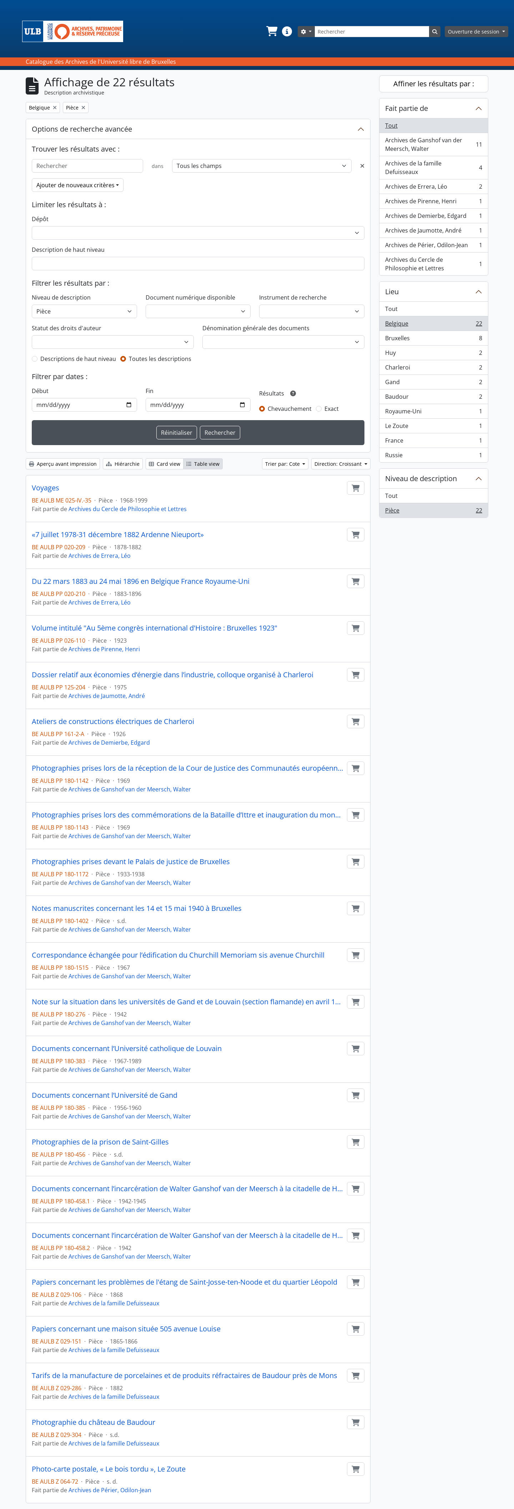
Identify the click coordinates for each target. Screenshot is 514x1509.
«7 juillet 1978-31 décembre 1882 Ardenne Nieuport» (118, 534)
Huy (433, 354)
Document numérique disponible (190, 297)
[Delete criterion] (362, 166)
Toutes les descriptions (160, 359)
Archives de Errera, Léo (100, 556)
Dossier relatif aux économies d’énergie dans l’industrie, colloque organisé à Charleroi (172, 675)
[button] (271, 31)
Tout (391, 125)
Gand (433, 383)
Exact (331, 409)
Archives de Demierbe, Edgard (109, 742)
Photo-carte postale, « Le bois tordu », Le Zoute (109, 1469)
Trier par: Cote (283, 463)
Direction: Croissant (338, 463)
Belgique (433, 325)
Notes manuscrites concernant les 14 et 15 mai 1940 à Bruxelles (137, 908)
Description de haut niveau (68, 250)
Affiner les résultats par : (433, 83)
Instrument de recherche (293, 297)
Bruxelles (433, 340)
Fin (149, 391)
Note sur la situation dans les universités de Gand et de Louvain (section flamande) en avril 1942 (188, 1002)
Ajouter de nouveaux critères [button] (75, 185)
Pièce (433, 512)
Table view (203, 463)
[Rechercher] (371, 31)
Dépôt (40, 219)
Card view (164, 463)
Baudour (433, 398)
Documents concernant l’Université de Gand (104, 1095)
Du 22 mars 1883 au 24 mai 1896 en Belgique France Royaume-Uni (141, 581)
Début (40, 391)
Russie (433, 456)
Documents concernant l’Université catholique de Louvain (127, 1048)
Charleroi (433, 369)
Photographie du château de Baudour (93, 1422)
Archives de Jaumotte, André (107, 696)
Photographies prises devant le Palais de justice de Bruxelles (131, 861)
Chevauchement (290, 409)
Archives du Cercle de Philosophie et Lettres (128, 509)
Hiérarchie (123, 463)
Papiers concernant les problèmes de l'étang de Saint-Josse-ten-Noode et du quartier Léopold (184, 1282)
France (433, 442)
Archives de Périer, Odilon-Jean (110, 1490)
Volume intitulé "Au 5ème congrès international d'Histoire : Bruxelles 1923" (154, 628)
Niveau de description (61, 297)
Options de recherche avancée (82, 129)
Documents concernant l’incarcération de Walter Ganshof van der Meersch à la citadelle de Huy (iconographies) (188, 1235)
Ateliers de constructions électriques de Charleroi (113, 721)
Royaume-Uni (433, 413)
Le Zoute (433, 427)
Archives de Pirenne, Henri (104, 649)
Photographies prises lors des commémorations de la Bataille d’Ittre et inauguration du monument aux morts (188, 815)
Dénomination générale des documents (255, 328)
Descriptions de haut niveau (78, 359)
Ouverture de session (474, 31)
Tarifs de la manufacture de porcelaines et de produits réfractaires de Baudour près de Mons (184, 1375)
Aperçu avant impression (63, 463)
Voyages (45, 488)
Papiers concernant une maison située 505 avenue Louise (126, 1329)
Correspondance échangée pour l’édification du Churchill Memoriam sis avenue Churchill (178, 955)
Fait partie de (406, 108)
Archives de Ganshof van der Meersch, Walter (130, 789)
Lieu (392, 291)
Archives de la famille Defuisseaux (114, 1303)
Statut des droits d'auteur (66, 328)
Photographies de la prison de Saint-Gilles (100, 1142)
